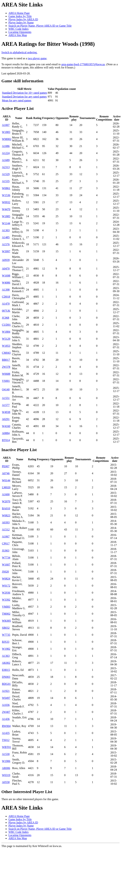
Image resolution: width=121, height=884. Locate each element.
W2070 (6, 501)
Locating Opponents (19, 32)
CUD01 (6, 324)
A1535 (6, 181)
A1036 (6, 704)
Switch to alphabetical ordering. (19, 52)
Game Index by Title (20, 16)
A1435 (6, 733)
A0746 (6, 473)
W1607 (6, 564)
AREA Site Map (17, 35)
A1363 (6, 655)
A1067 (6, 536)
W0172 (6, 585)
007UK (6, 310)
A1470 (6, 303)
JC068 (5, 317)
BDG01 (6, 683)
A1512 (6, 529)
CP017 (6, 543)
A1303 (6, 230)
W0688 (6, 373)
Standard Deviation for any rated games (24, 96)
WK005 (6, 620)
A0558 (6, 782)
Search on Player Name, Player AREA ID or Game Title (40, 25)
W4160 (6, 426)
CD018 (6, 296)
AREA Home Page (19, 13)
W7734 (6, 557)
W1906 (6, 761)
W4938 (6, 412)
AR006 (6, 768)
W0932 (6, 202)
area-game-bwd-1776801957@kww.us (83, 64)
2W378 (6, 366)
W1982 (6, 648)
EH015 (6, 669)
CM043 (6, 352)
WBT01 (6, 747)
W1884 (6, 331)
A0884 (6, 433)
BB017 (6, 359)
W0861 (6, 188)
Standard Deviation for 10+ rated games (24, 92)
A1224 (6, 153)
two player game (37, 58)
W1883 (6, 132)
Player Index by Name (21, 22)
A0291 (6, 419)
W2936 (6, 592)
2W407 (6, 711)
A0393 (6, 522)
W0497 (6, 697)
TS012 (5, 740)
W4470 (6, 209)
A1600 (6, 494)
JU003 (5, 550)
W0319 (6, 775)
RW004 (6, 726)
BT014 (6, 440)
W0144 (6, 480)
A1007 (6, 125)
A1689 (6, 160)
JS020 (5, 571)
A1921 (6, 690)
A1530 (6, 754)
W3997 (6, 251)
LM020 (6, 487)
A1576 (6, 244)
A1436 (6, 718)
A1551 (6, 398)
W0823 (6, 515)
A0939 (6, 259)
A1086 (6, 146)
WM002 (6, 139)
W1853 (6, 345)
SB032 (6, 627)
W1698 (6, 275)
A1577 (6, 405)
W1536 (6, 195)
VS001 (6, 380)
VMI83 (6, 606)
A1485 (6, 237)
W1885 (6, 216)
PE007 (5, 466)
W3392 (6, 599)
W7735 (6, 634)
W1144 (6, 223)
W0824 (6, 578)
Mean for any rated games (16, 100)
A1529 (6, 174)
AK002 (6, 662)
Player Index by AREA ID (23, 19)
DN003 (6, 676)
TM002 (6, 613)
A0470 (6, 268)
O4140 (6, 389)
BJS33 (5, 641)
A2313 (6, 167)
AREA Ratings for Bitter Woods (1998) (48, 44)
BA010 (6, 508)
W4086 (6, 282)
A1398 (6, 289)
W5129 (6, 338)
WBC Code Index (18, 28)
